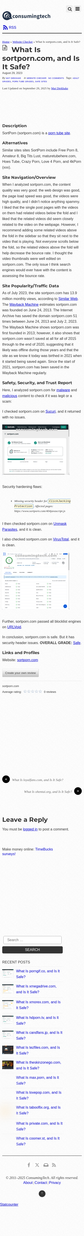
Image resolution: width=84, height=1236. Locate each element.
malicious (9, 396)
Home (6, 41)
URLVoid (14, 626)
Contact (41, 1182)
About (28, 1182)
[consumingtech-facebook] (29, 1164)
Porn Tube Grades (23, 81)
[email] (46, 1164)
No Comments (56, 78)
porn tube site (59, 133)
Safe (76, 642)
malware (63, 390)
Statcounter (9, 1204)
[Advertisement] (42, 106)
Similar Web (68, 299)
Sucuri (50, 411)
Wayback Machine (24, 304)
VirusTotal (61, 539)
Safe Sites (41, 81)
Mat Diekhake (13, 78)
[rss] (54, 1164)
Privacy (55, 1182)
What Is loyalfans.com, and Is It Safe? (32, 779)
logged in (30, 829)
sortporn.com (27, 659)
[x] (37, 1164)
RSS (12, 27)
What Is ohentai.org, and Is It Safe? (53, 791)
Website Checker (23, 41)
